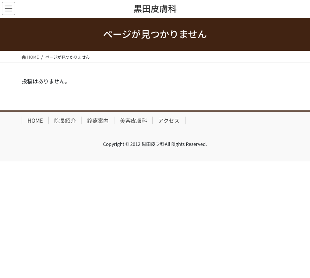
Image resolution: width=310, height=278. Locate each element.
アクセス (168, 120)
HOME (35, 120)
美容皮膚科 (133, 120)
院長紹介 (65, 120)
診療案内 (98, 120)
